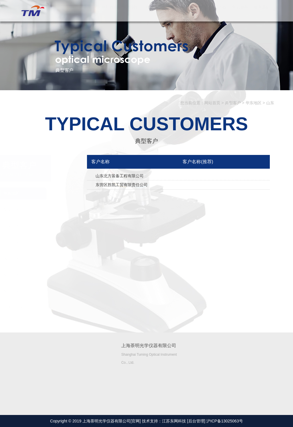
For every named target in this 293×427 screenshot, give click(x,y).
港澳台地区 (44, 307)
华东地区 (254, 103)
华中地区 (42, 291)
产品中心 (153, 13)
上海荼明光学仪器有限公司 (32, 11)
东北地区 (42, 258)
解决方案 (175, 13)
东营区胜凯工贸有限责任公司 (122, 184)
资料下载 (218, 13)
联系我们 (262, 13)
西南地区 (42, 226)
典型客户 (197, 13)
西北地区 (42, 242)
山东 (270, 103)
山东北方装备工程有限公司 (120, 176)
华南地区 (42, 209)
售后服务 (240, 13)
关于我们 (131, 13)
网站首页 (110, 13)
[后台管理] (196, 421)
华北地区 (42, 275)
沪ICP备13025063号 (224, 421)
